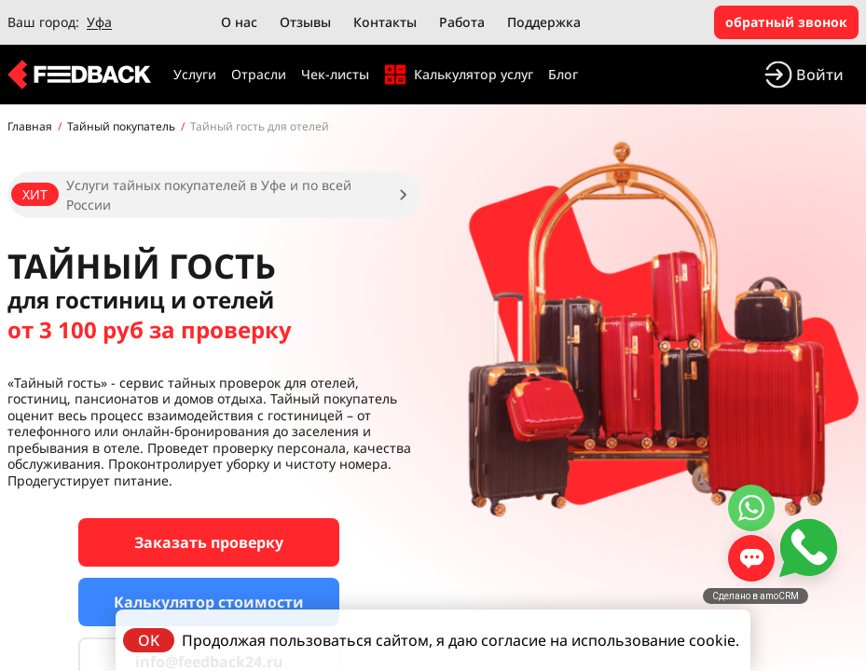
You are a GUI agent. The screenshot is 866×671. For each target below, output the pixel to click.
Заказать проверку (208, 542)
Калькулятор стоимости (209, 602)
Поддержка (544, 22)
